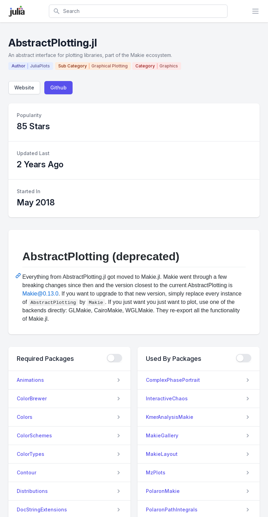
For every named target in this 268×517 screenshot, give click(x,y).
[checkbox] (114, 358)
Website (24, 87)
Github (58, 87)
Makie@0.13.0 (40, 294)
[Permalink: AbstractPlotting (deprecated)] (18, 275)
